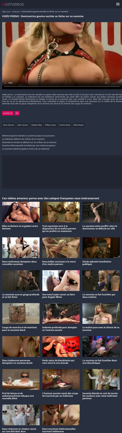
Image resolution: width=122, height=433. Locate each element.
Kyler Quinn (22, 125)
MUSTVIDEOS (13, 4)
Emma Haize (64, 125)
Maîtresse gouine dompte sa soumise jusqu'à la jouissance (28, 136)
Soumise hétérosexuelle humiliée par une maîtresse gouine (28, 145)
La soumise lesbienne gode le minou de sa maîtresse (25, 149)
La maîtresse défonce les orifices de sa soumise (23, 139)
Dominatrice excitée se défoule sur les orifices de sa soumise (29, 142)
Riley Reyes (79, 125)
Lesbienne (16, 11)
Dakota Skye (36, 125)
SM (17, 113)
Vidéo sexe (6, 11)
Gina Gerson (8, 125)
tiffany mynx (50, 125)
